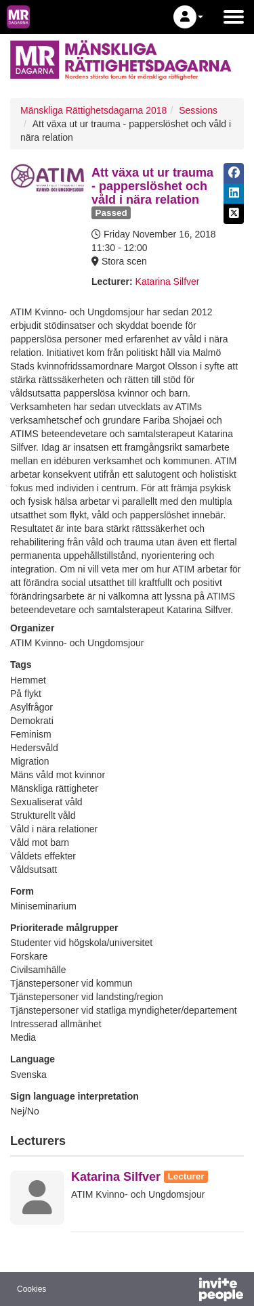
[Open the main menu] (233, 17)
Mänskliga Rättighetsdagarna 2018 (93, 110)
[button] (188, 17)
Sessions (198, 110)
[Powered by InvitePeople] (185, 1291)
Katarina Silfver (167, 281)
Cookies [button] (31, 1289)
